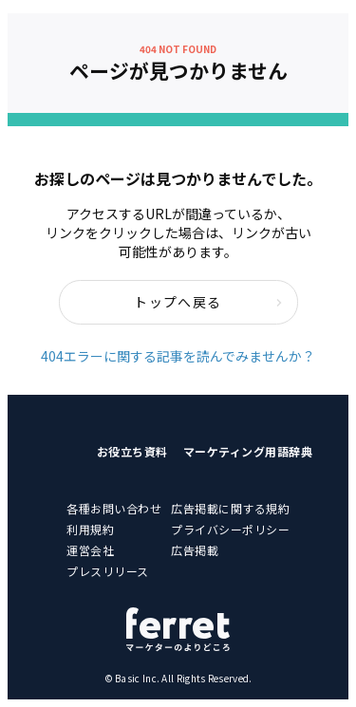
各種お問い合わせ (113, 508)
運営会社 (90, 550)
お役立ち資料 (132, 451)
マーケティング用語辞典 (248, 451)
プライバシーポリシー (230, 529)
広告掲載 (194, 550)
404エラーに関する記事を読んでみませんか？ (178, 355)
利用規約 (90, 529)
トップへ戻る (208, 301)
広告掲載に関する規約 (230, 508)
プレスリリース (107, 571)
